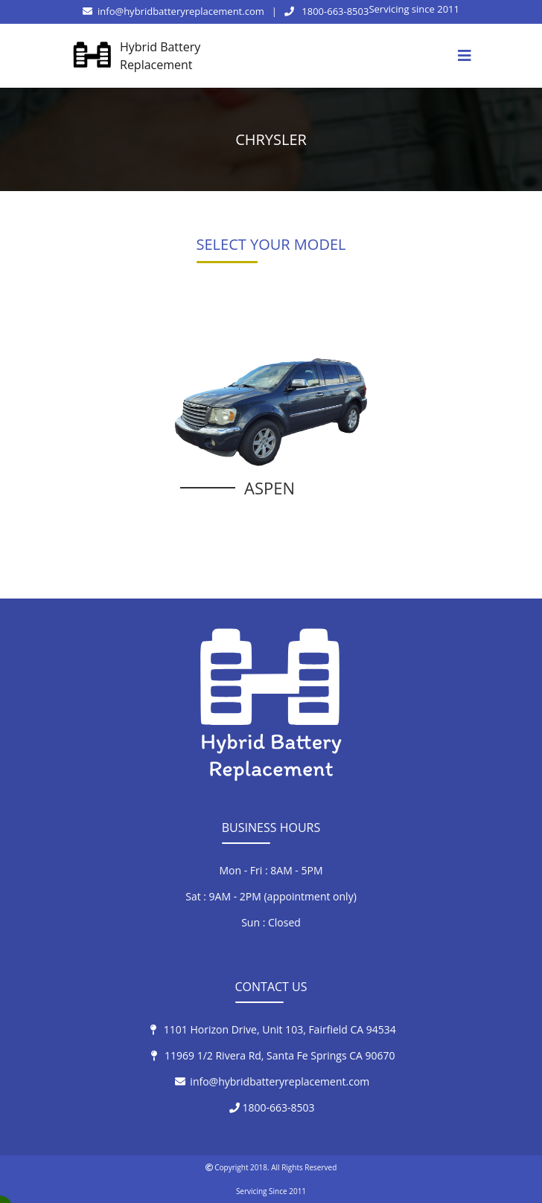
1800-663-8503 (326, 11)
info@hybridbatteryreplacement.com (173, 11)
